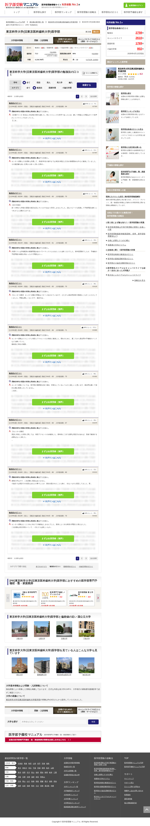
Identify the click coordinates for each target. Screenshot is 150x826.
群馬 (43, 768)
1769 (139, 43)
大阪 (19, 777)
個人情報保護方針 (130, 803)
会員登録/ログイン (136, 5)
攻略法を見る (139, 280)
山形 (34, 763)
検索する (86, 85)
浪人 (48, 82)
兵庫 (23, 777)
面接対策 (52, 88)
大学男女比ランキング (72, 803)
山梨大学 (42, 638)
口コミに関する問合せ (132, 787)
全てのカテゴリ (41, 566)
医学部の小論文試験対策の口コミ (121, 263)
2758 (139, 32)
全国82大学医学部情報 (72, 763)
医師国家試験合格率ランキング (75, 807)
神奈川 (24, 768)
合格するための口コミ (65, 40)
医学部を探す (40, 12)
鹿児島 (47, 786)
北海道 (20, 763)
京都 (28, 777)
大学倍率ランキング (71, 795)
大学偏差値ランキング (72, 791)
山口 (28, 781)
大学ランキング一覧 (71, 787)
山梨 (52, 768)
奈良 (37, 777)
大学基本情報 (17, 40)
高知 (55, 781)
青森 (25, 763)
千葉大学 (86, 638)
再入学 (59, 82)
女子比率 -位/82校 (92, 59)
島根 (32, 781)
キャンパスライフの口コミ (89, 40)
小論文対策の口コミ (86, 566)
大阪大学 (19, 638)
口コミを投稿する (91, 73)
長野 (23, 772)
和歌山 (42, 777)
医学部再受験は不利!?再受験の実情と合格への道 (105, 764)
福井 (37, 772)
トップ (16, 12)
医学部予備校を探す (133, 12)
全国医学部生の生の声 (72, 775)
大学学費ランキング (71, 799)
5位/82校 (53, 52)
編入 (71, 82)
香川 (46, 781)
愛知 (41, 772)
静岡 (46, 772)
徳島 (50, 781)
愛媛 (41, 781)
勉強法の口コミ (15, 103)
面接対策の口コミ (69, 566)
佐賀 (23, 786)
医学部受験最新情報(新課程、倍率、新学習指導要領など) (105, 770)
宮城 (43, 763)
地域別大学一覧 (69, 767)
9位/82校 (95, 53)
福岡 (19, 786)
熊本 (32, 786)
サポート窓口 (129, 783)
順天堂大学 (86, 675)
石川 (28, 772)
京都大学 (64, 638)
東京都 (88, 32)
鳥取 (37, 781)
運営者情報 (128, 799)
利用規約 (127, 795)
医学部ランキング (63, 12)
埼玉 (30, 768)
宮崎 (41, 786)
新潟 (19, 772)
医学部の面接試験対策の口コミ (120, 259)
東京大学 (19, 675)
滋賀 (32, 777)
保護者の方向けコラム (117, 245)
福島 (47, 763)
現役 (38, 82)
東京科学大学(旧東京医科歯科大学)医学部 (23, 700)
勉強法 (39, 88)
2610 (139, 37)
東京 (19, 768)
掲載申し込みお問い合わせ (133, 791)
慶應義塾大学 (42, 675)
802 (139, 48)
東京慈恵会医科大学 (64, 675)
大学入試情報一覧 (70, 771)
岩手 (38, 763)
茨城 (38, 768)
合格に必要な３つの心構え (119, 240)
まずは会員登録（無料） (53, 132)
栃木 (47, 768)
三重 (55, 772)
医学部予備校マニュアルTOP (134, 767)
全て (28, 82)
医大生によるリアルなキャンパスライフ (124, 275)
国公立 (96, 32)
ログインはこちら (53, 138)
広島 (19, 781)
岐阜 (50, 772)
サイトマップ (129, 779)
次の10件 (93, 96)
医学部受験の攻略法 (86, 12)
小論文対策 (67, 88)
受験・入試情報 (41, 40)
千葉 (34, 768)
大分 (37, 786)
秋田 (30, 763)
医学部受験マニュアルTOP (133, 763)
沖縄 (52, 786)
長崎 (28, 786)
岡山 (23, 781)
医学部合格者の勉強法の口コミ (120, 254)
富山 (32, 772)
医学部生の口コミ (110, 12)
